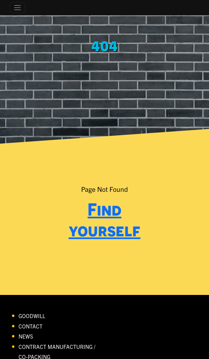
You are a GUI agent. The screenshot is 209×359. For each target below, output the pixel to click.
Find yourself (104, 219)
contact (30, 326)
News (26, 336)
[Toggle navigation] (17, 7)
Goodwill (32, 315)
